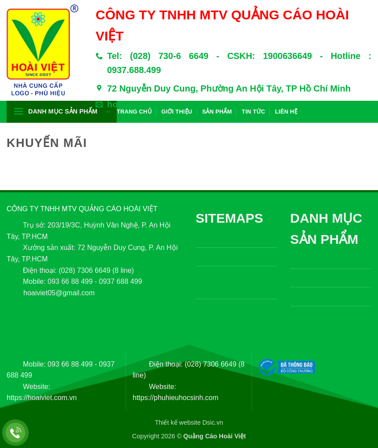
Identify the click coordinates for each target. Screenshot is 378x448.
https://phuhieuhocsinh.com (176, 397)
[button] (62, 112)
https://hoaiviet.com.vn (42, 397)
